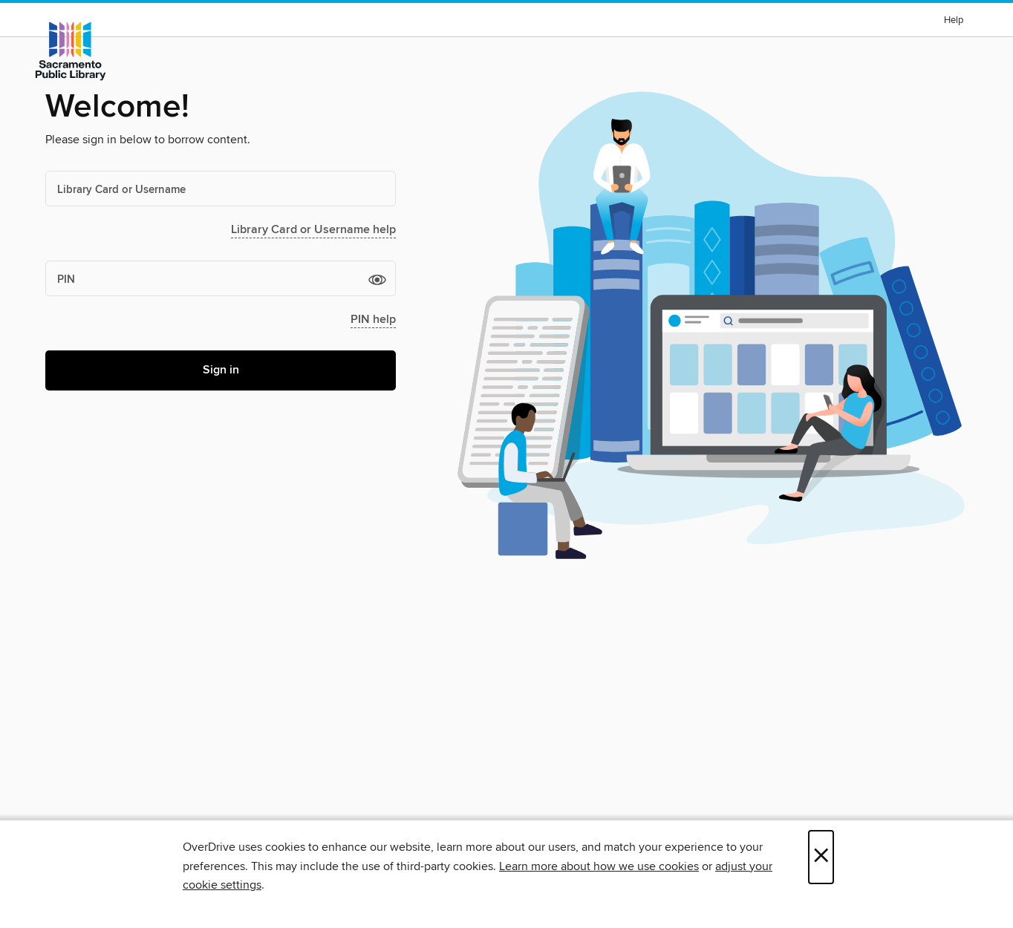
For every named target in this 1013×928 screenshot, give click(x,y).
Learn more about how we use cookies (599, 866)
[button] (377, 279)
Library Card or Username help (313, 230)
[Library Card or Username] (220, 188)
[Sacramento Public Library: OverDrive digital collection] (70, 51)
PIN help (373, 319)
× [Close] (821, 857)
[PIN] (220, 278)
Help (953, 20)
